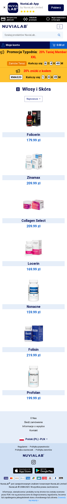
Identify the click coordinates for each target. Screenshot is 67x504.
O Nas (33, 418)
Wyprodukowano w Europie (55, 18)
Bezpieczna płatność (9, 18)
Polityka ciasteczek (24, 450)
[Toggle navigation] (60, 26)
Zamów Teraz (17, 63)
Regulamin (22, 447)
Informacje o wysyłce (33, 426)
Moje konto (11, 45)
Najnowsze (33, 99)
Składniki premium (30, 18)
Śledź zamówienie (33, 422)
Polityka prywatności (39, 447)
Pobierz (56, 7)
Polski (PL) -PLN (33, 439)
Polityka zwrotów (44, 450)
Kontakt (34, 430)
